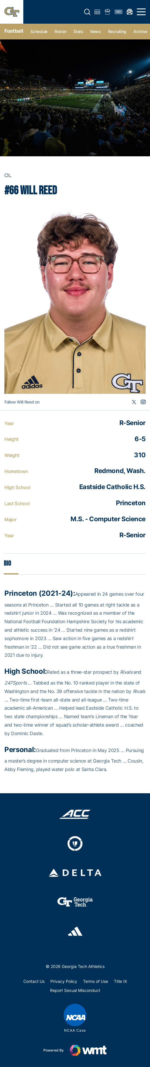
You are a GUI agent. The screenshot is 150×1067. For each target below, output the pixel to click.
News (95, 31)
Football (13, 31)
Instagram (143, 402)
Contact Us (34, 981)
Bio (7, 563)
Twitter (133, 402)
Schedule (38, 31)
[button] (87, 12)
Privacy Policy (63, 981)
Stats (78, 31)
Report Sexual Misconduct (75, 990)
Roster (60, 31)
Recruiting (117, 31)
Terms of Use (95, 981)
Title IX (120, 981)
